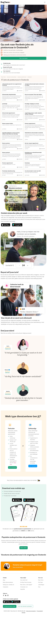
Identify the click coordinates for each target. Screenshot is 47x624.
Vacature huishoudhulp (11, 76)
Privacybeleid (40, 610)
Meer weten (23, 547)
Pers (39, 586)
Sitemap (23, 612)
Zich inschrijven (23, 58)
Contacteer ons (23, 586)
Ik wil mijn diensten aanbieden (25, 606)
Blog (4, 579)
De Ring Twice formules (25, 582)
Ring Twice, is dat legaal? (26, 584)
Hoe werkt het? (23, 579)
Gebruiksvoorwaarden (31, 610)
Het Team (40, 582)
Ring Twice (3, 76)
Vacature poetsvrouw (22, 76)
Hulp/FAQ (22, 589)
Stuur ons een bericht (18, 567)
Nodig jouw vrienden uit (8, 584)
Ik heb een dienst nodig (9, 606)
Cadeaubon (5, 586)
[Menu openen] (44, 2)
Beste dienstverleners (8, 582)
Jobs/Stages (41, 584)
